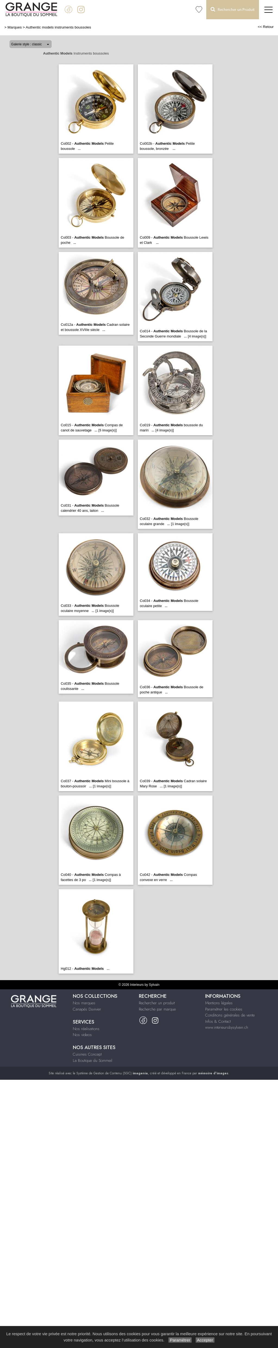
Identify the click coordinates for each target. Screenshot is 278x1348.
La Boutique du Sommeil (92, 1060)
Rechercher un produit (157, 1003)
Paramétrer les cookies (223, 1009)
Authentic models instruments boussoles (58, 27)
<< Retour (266, 27)
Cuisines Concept (87, 1054)
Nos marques (84, 1003)
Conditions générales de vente (230, 1015)
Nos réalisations (86, 1029)
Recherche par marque (157, 1009)
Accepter (205, 1340)
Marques (15, 27)
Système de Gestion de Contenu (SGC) (112, 1073)
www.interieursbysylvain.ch (226, 1027)
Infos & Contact (218, 1021)
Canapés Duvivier (87, 1009)
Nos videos (82, 1035)
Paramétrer (180, 1340)
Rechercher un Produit (233, 9)
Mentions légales (219, 1003)
